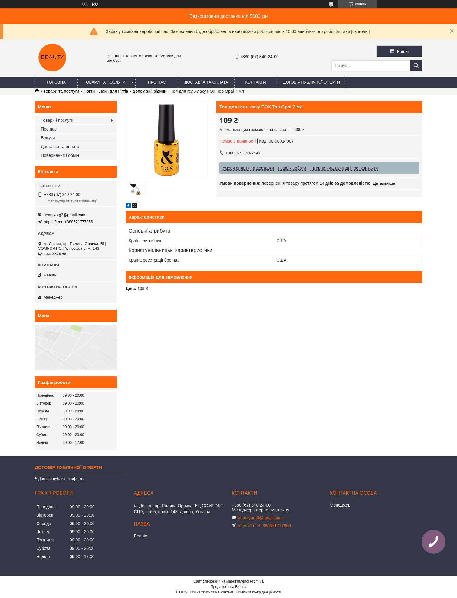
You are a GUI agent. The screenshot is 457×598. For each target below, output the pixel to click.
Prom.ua (257, 581)
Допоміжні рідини (149, 91)
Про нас (157, 82)
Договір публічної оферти (311, 82)
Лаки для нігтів (113, 91)
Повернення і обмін (60, 155)
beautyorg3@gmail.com (64, 215)
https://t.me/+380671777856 (68, 222)
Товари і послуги (57, 120)
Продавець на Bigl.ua (228, 587)
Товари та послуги (104, 82)
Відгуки (48, 137)
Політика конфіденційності (258, 592)
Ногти (89, 91)
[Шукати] (416, 65)
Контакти (255, 82)
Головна (56, 82)
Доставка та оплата (206, 82)
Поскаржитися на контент (211, 592)
